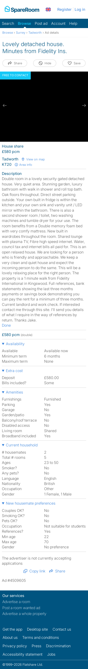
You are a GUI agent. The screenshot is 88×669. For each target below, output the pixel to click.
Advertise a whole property (24, 613)
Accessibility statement (22, 654)
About (10, 637)
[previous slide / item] (4, 105)
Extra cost (14, 370)
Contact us (62, 629)
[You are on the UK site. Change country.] (48, 9)
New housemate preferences (30, 503)
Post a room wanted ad (21, 607)
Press (36, 646)
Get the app (12, 629)
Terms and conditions (40, 637)
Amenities (14, 392)
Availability (15, 343)
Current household (22, 445)
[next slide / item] (83, 105)
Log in (80, 9)
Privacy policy (15, 646)
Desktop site (37, 629)
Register (64, 9)
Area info (23, 164)
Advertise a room (16, 601)
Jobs (51, 654)
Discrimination (58, 646)
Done (6, 325)
